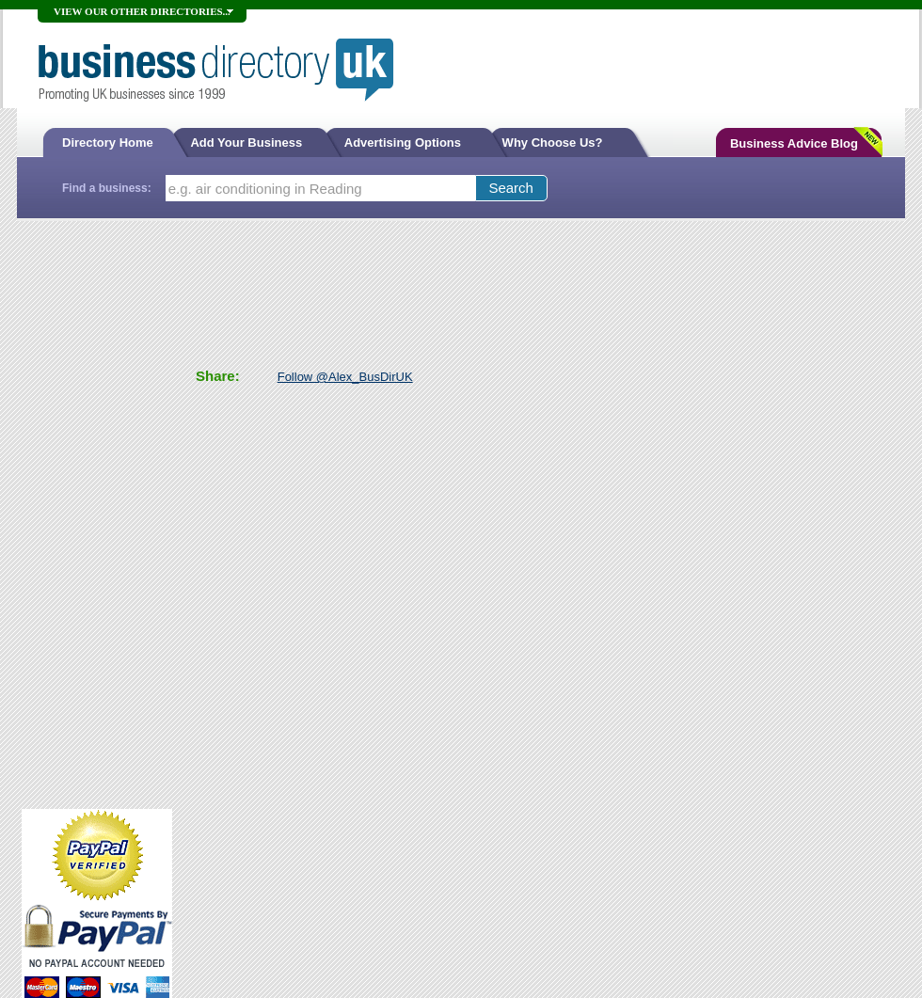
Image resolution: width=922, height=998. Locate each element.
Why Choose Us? (552, 142)
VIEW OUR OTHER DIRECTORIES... (142, 11)
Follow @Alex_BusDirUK (345, 377)
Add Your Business (247, 142)
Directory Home (107, 142)
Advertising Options (404, 142)
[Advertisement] (97, 512)
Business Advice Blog (794, 143)
